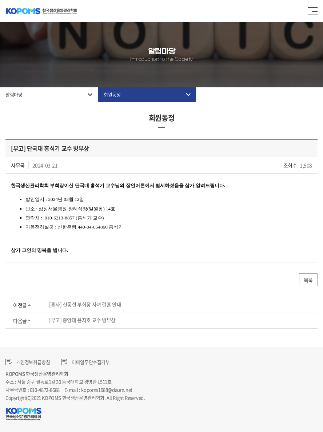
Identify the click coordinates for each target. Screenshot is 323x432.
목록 (308, 280)
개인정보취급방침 (27, 361)
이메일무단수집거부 (85, 361)
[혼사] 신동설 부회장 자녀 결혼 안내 (85, 304)
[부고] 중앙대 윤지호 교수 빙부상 (82, 320)
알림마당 (13, 94)
